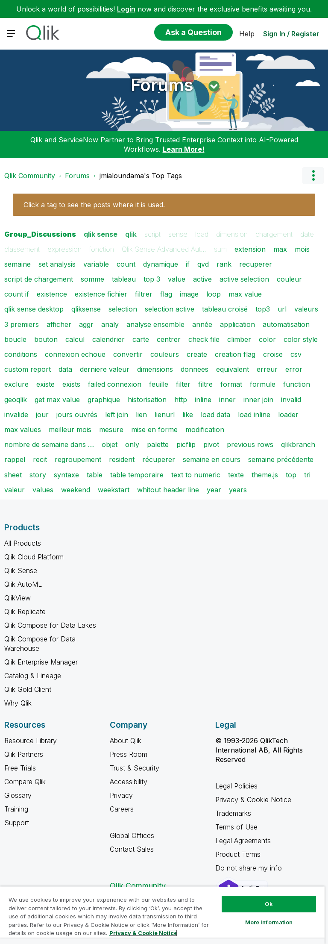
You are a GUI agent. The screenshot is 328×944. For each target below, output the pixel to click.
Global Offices (132, 835)
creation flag (235, 354)
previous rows (250, 444)
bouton (46, 339)
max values (22, 429)
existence (52, 294)
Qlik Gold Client (27, 689)
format (231, 384)
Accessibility (128, 781)
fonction (101, 249)
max (280, 249)
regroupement (78, 459)
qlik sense (100, 234)
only (132, 444)
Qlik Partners (23, 754)
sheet (13, 475)
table (94, 475)
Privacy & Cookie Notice (253, 799)
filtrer (143, 294)
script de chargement (38, 279)
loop (213, 294)
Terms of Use (236, 827)
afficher (59, 324)
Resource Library (30, 740)
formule (262, 384)
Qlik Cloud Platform (34, 557)
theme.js (265, 475)
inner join (258, 399)
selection (122, 309)
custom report (27, 369)
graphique (104, 399)
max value (245, 294)
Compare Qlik (25, 781)
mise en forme (154, 429)
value (176, 279)
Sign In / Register (291, 33)
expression (64, 249)
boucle (15, 339)
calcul (75, 339)
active (202, 279)
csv (296, 354)
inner (227, 399)
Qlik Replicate (25, 611)
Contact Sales (132, 849)
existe (45, 384)
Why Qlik (18, 703)
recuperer (255, 264)
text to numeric (195, 475)
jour (42, 414)
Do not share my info (249, 868)
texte (236, 475)
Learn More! (184, 149)
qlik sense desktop (34, 309)
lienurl (165, 414)
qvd (203, 264)
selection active (169, 309)
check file (204, 339)
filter (183, 384)
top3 (262, 309)
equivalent (232, 369)
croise (273, 354)
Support (16, 822)
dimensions (155, 369)
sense (177, 234)
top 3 (152, 279)
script (152, 234)
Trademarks (233, 813)
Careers (122, 809)
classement (22, 249)
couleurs (164, 354)
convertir (128, 354)
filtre (205, 384)
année (202, 324)
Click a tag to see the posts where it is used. (94, 204)
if (188, 264)
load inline (254, 414)
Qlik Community (29, 175)
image (189, 294)
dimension (232, 234)
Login (126, 9)
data (65, 369)
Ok (268, 903)
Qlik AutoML (23, 584)
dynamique (160, 264)
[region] (162, 915)
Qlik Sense (20, 570)
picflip (186, 444)
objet (109, 444)
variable (96, 264)
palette (158, 444)
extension (250, 249)
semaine (17, 264)
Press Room (128, 754)
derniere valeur (104, 369)
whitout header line (168, 489)
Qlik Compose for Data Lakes (50, 625)
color (267, 339)
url (282, 309)
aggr (86, 324)
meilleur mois (70, 429)
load (201, 234)
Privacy (121, 795)
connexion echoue (75, 354)
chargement (274, 234)
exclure (16, 384)
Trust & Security (134, 768)
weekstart (113, 489)
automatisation (286, 324)
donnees (194, 369)
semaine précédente (280, 459)
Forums (162, 85)
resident (122, 459)
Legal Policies (236, 786)
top (291, 475)
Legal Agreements (243, 840)
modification (204, 429)
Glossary (18, 795)
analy (110, 324)
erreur (267, 369)
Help (247, 33)
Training (16, 809)
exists (71, 384)
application (237, 324)
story (37, 475)
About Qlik (125, 740)
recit (40, 459)
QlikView (17, 598)
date (307, 234)
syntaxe (66, 475)
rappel (14, 459)
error (293, 369)
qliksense (86, 309)
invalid (291, 399)
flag (166, 294)
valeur (14, 489)
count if (16, 294)
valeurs (306, 309)
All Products (22, 543)
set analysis (57, 264)
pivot (211, 444)
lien (141, 414)
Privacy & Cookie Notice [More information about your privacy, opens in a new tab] (143, 932)
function (296, 384)
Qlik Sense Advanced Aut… (164, 249)
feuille (158, 384)
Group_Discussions (40, 234)
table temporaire (137, 475)
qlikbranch (298, 444)
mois (302, 249)
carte (140, 339)
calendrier (108, 339)
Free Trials (20, 768)
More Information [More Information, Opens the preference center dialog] (269, 922)
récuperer (158, 459)
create (197, 354)
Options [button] (313, 175)
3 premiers (21, 324)
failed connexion (114, 384)
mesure (111, 429)
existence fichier (101, 294)
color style (301, 339)
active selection (244, 279)
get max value (57, 399)
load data (215, 414)
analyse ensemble (155, 324)
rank (224, 264)
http (180, 399)
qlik (131, 234)
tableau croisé (225, 309)
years (238, 489)
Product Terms (238, 854)
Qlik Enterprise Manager (41, 662)
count (126, 264)
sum (220, 249)
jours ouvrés (76, 414)
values (42, 489)
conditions (20, 354)
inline (203, 399)
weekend (75, 489)
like (187, 414)
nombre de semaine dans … (49, 444)
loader (288, 414)
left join (116, 414)
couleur (289, 279)
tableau (124, 279)
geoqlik (15, 399)
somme (92, 279)
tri (307, 475)
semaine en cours (211, 459)
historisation (147, 399)
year (214, 489)
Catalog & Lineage (32, 675)
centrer (169, 339)
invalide (16, 414)
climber (239, 339)
